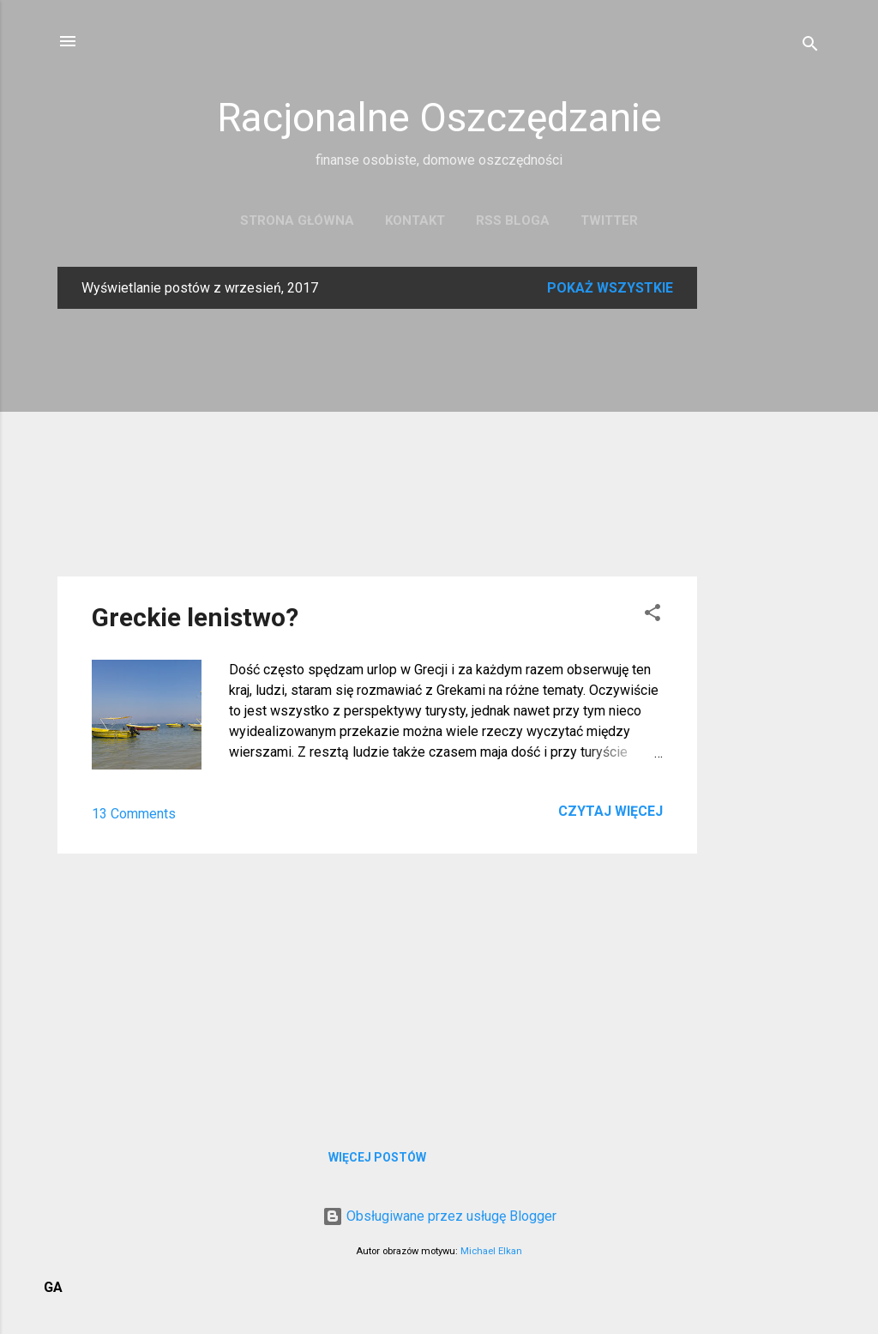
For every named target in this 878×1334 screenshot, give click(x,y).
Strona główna (297, 220)
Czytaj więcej (610, 811)
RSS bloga (513, 220)
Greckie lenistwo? (195, 617)
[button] (652, 615)
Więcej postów (377, 1157)
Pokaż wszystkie (610, 288)
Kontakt (415, 220)
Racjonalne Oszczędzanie (439, 117)
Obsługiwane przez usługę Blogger (439, 1216)
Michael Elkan (491, 1251)
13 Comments (134, 814)
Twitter (609, 220)
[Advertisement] (766, 524)
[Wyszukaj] (810, 47)
